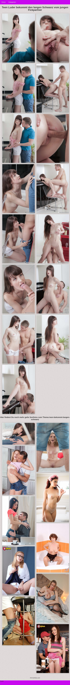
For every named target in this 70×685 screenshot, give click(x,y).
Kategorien (12, 2)
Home (3, 2)
